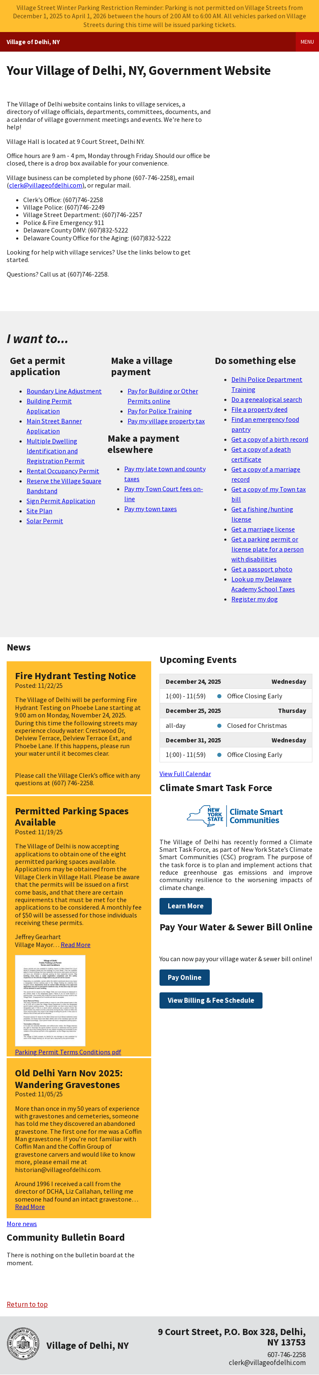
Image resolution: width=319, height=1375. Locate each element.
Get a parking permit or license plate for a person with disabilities (267, 549)
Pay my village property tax (166, 421)
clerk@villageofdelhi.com (45, 185)
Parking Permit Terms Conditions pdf (68, 1052)
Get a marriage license (263, 529)
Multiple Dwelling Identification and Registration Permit (56, 451)
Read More (76, 944)
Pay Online (184, 977)
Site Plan (39, 511)
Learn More (186, 905)
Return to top (27, 1304)
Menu (307, 41)
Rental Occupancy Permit (63, 471)
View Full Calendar (185, 773)
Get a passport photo (261, 569)
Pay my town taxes (150, 508)
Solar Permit (45, 521)
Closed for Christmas (257, 725)
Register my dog (254, 599)
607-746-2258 (286, 1354)
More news (22, 1223)
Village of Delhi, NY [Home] (33, 42)
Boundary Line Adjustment (64, 391)
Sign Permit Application (61, 501)
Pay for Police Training (160, 411)
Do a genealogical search (266, 399)
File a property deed (259, 409)
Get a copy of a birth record (269, 439)
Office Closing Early (254, 696)
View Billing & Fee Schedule (211, 1000)
